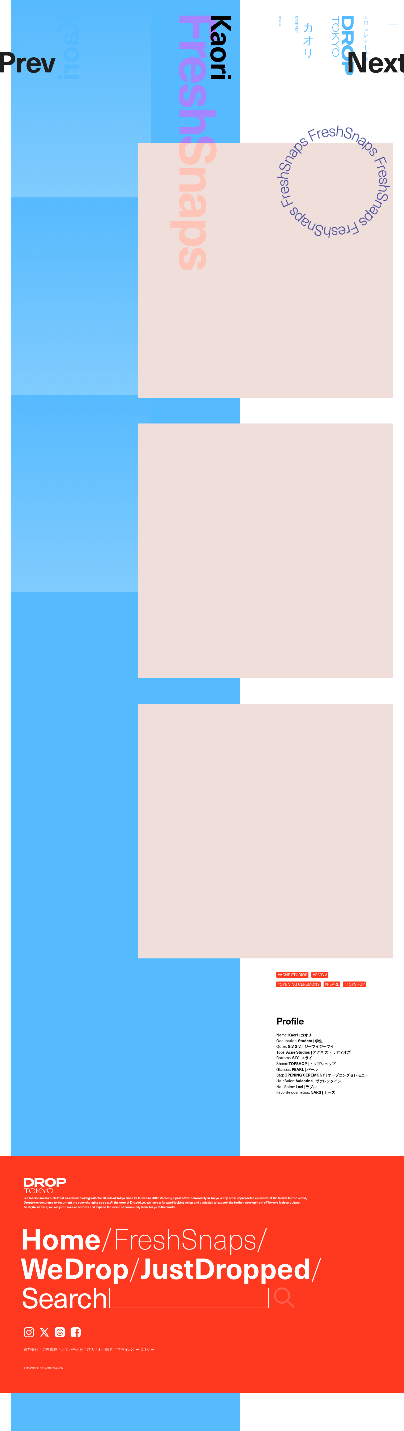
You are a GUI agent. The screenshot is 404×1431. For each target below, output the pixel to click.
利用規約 (105, 1349)
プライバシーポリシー (135, 1349)
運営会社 (31, 1349)
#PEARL (332, 984)
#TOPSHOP (354, 984)
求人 (90, 1349)
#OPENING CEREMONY (298, 984)
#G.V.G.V (319, 974)
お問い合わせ (72, 1349)
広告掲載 (49, 1349)
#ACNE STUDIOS (292, 974)
